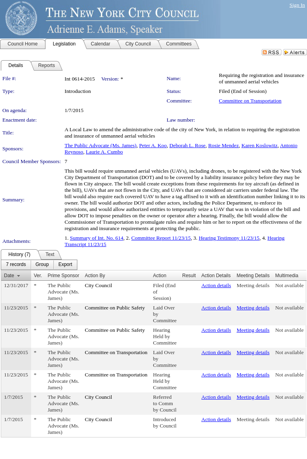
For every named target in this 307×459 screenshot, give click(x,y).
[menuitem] (16, 265)
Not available (289, 285)
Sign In (297, 5)
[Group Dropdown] (42, 265)
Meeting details (253, 285)
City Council (98, 285)
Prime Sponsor (63, 275)
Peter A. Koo (153, 145)
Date (9, 275)
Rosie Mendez (223, 145)
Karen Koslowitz (260, 145)
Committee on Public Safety (115, 308)
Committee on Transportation (250, 101)
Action (159, 275)
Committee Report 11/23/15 (161, 238)
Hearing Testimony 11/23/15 (229, 238)
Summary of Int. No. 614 (96, 238)
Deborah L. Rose (187, 145)
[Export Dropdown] (65, 265)
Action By (95, 275)
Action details (216, 285)
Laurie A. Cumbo (104, 152)
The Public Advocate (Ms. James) (100, 145)
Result (189, 275)
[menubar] (39, 265)
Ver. (38, 275)
